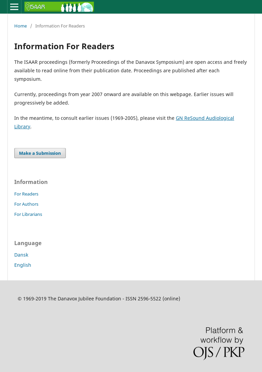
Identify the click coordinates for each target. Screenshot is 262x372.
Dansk (21, 255)
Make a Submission (40, 153)
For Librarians (28, 214)
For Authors (26, 204)
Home (20, 26)
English (22, 265)
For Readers (26, 194)
